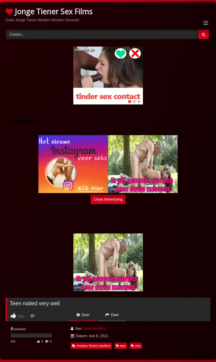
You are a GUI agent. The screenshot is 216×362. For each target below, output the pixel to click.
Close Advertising (108, 199)
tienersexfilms (95, 329)
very (135, 345)
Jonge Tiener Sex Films (49, 11)
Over (83, 315)
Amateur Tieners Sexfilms (91, 345)
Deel (111, 315)
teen (121, 345)
